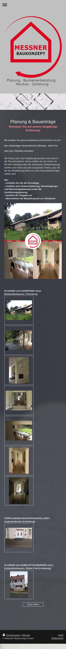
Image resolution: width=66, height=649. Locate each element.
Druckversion (11, 635)
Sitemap (26, 635)
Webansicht (57, 638)
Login (60, 635)
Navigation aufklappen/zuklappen (33, 4)
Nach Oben (33, 604)
